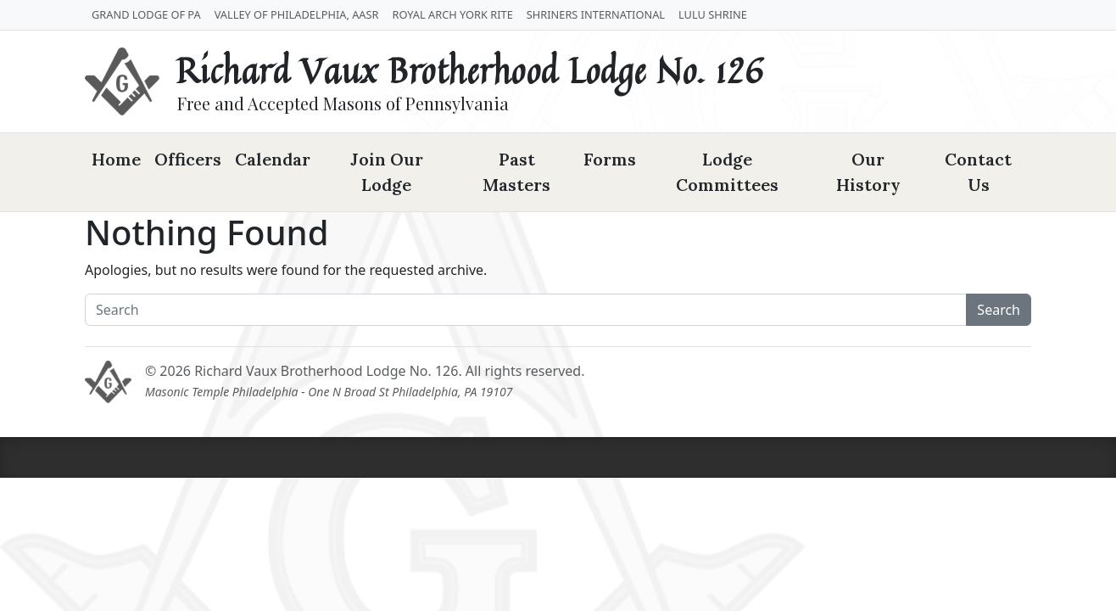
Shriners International (596, 14)
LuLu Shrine (712, 14)
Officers (187, 159)
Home (116, 159)
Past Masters (516, 172)
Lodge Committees (727, 172)
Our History (868, 172)
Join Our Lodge (386, 172)
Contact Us (978, 172)
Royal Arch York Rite (453, 14)
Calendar (272, 159)
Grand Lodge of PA (146, 14)
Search (998, 309)
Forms (609, 159)
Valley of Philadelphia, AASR (297, 14)
